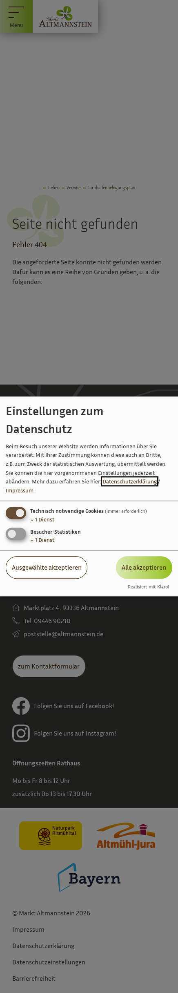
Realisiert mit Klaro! (148, 587)
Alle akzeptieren (144, 568)
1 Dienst (42, 519)
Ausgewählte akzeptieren (47, 568)
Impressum (19, 490)
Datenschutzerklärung (129, 481)
